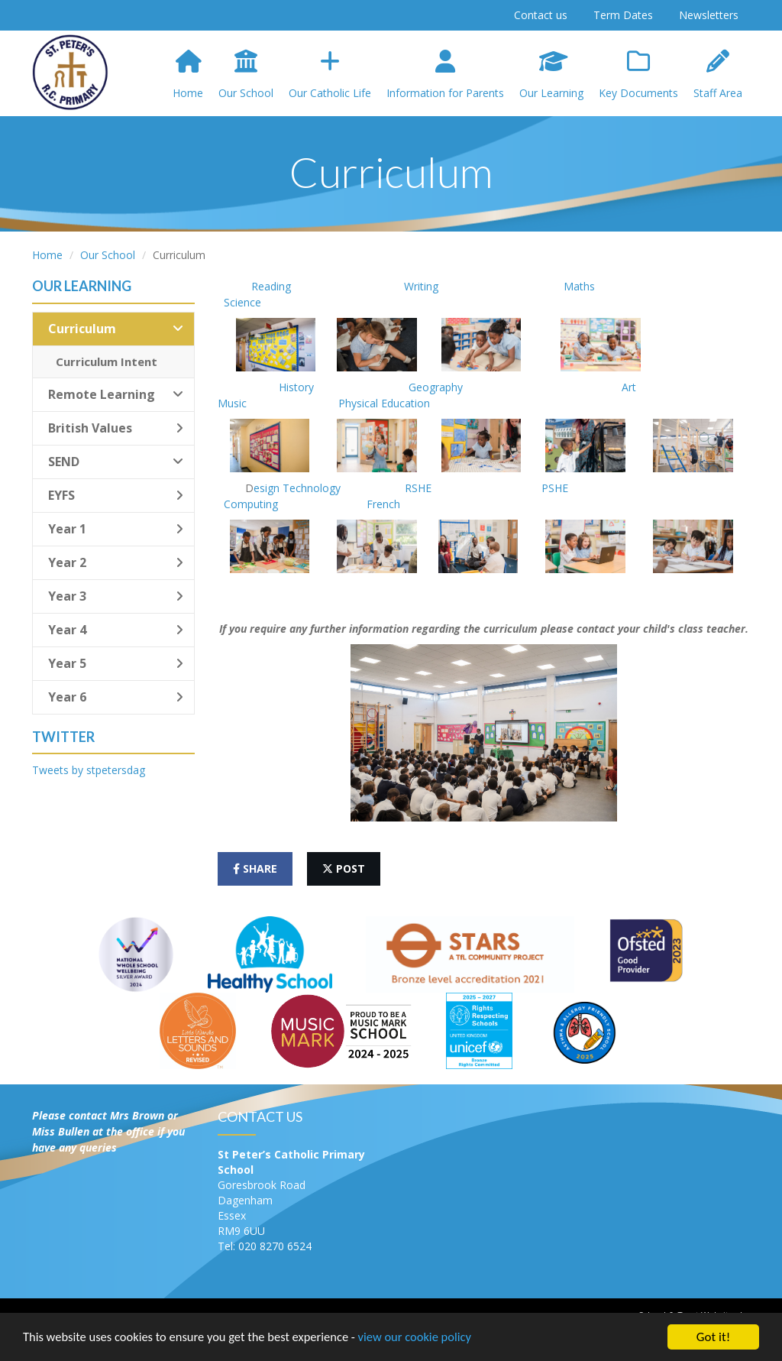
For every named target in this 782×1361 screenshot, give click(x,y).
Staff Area (717, 75)
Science (242, 302)
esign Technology (300, 488)
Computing (252, 504)
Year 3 (115, 596)
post (343, 868)
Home (188, 75)
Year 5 (115, 663)
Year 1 (115, 528)
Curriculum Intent (106, 361)
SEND (115, 461)
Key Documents (638, 75)
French (385, 504)
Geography (436, 387)
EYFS (115, 495)
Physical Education (382, 403)
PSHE (556, 488)
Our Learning (551, 75)
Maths (558, 286)
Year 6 (115, 697)
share (255, 868)
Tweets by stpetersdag (88, 770)
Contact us (540, 15)
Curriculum (115, 328)
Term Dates (623, 15)
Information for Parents (445, 75)
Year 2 (115, 562)
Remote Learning (115, 394)
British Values (115, 428)
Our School (245, 75)
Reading (271, 286)
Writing (422, 286)
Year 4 (115, 629)
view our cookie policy (427, 1343)
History (293, 387)
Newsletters (708, 15)
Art (630, 387)
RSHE (418, 488)
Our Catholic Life (330, 75)
